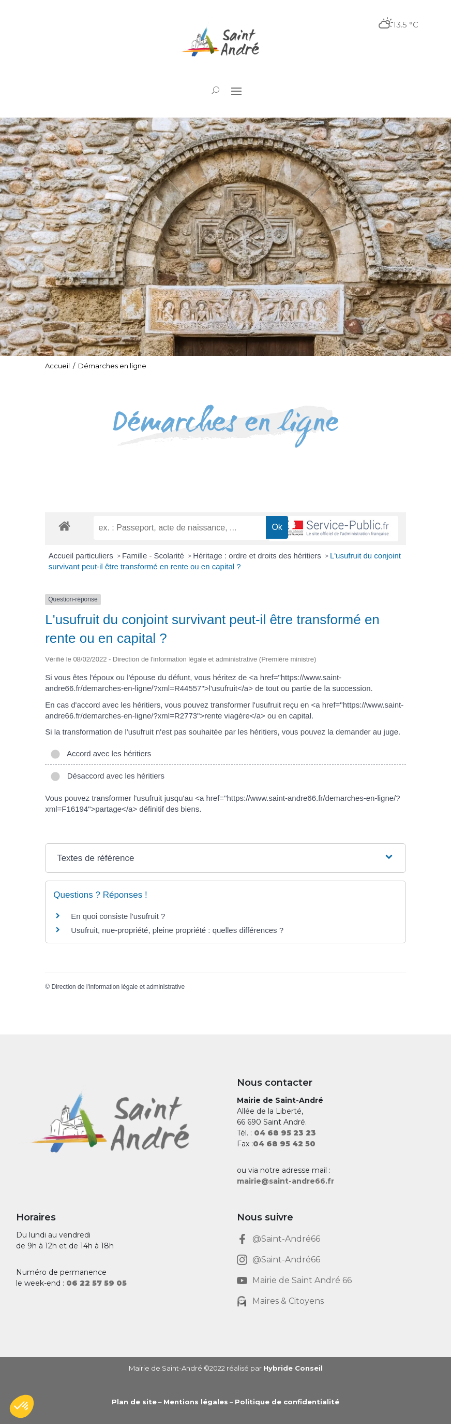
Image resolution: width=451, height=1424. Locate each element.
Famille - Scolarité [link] (154, 555)
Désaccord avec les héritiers (107, 775)
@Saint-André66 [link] (286, 1239)
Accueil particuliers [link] (82, 555)
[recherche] (180, 528)
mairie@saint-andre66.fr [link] (285, 1181)
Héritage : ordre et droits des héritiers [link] (258, 555)
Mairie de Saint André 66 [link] (302, 1280)
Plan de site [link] (134, 1402)
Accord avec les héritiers (100, 753)
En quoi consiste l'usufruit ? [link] (118, 916)
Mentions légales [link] (195, 1402)
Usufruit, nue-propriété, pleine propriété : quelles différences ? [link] (177, 930)
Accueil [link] (57, 366)
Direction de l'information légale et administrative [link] (118, 986)
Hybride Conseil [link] (293, 1368)
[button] (236, 90)
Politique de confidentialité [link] (287, 1402)
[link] (225, 42)
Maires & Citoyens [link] (288, 1301)
